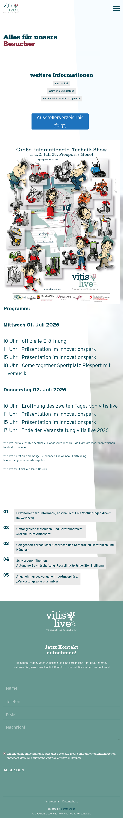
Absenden (14, 770)
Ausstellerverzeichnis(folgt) (60, 121)
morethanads (67, 809)
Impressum (52, 801)
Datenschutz (70, 801)
